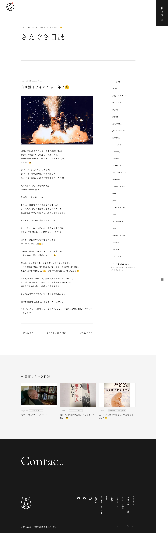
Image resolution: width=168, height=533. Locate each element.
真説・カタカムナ (119, 95)
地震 (114, 228)
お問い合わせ (26, 527)
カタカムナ (117, 165)
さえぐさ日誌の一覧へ (57, 332)
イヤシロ (116, 158)
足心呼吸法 (117, 123)
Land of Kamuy (119, 207)
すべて (115, 89)
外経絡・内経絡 (118, 235)
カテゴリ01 (117, 256)
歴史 (114, 200)
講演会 (115, 116)
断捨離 (115, 109)
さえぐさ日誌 (43, 36)
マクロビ (116, 242)
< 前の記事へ (27, 332)
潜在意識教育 (117, 221)
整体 (114, 214)
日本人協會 (117, 144)
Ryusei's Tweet (119, 172)
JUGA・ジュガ (118, 130)
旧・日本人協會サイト (121, 264)
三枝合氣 (116, 151)
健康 (114, 193)
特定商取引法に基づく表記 (45, 527)
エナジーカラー (118, 186)
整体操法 (116, 137)
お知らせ (116, 249)
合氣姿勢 (116, 179)
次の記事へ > (86, 332)
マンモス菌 (117, 102)
